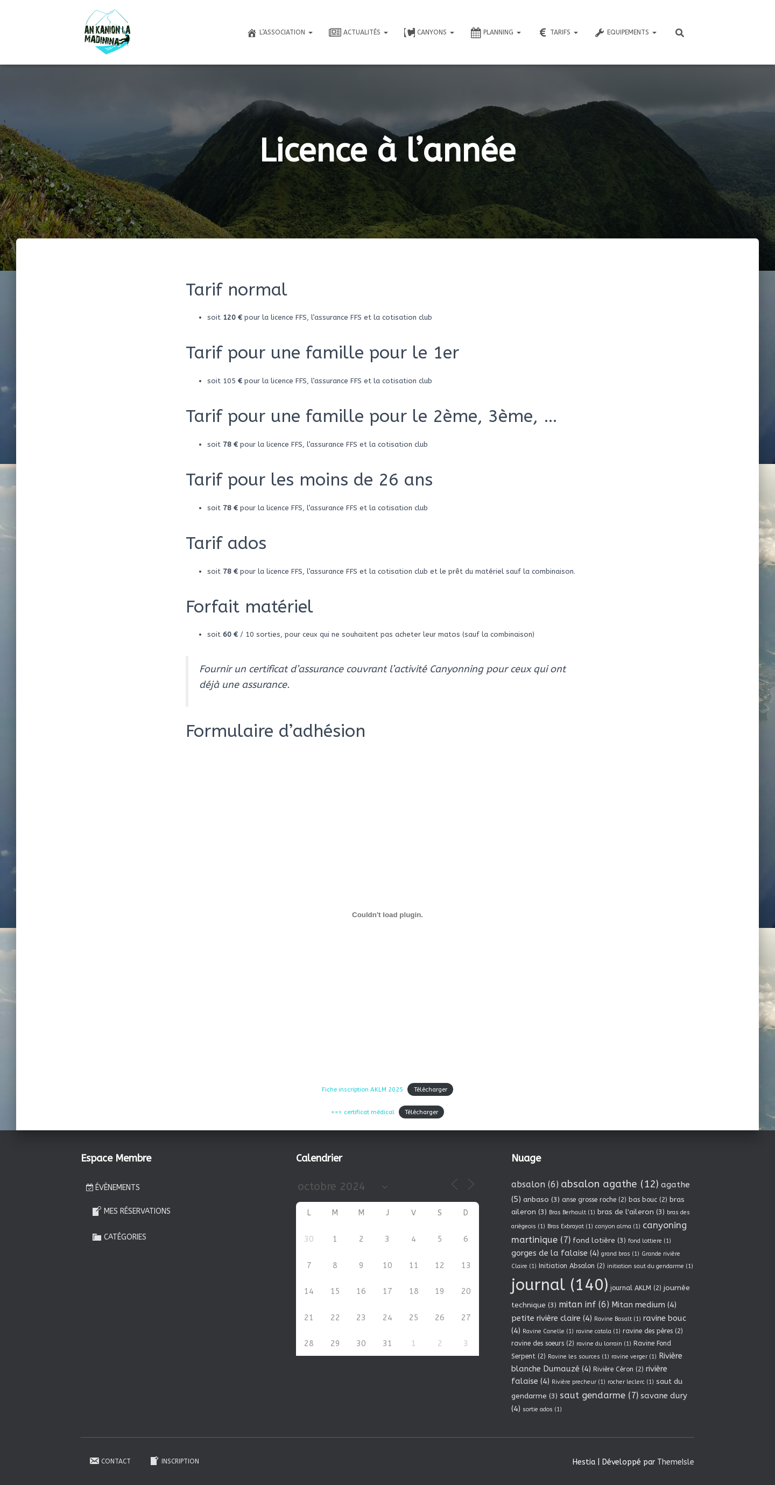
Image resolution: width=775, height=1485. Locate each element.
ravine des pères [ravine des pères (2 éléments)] (653, 1330)
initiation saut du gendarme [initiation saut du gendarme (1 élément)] (650, 1265)
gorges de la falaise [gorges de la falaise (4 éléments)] (555, 1252)
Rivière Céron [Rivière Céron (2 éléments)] (618, 1367)
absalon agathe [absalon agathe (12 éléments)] (610, 1183)
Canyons (429, 32)
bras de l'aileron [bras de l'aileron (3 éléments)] (631, 1210)
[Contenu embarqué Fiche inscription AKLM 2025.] (387, 914)
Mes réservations (131, 1209)
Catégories (118, 1235)
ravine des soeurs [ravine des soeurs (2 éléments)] (542, 1342)
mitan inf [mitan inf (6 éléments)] (584, 1303)
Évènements (113, 1186)
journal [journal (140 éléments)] (559, 1283)
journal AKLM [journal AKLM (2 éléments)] (635, 1286)
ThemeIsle (675, 1460)
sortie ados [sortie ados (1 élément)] (542, 1408)
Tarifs (557, 32)
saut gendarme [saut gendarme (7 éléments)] (599, 1394)
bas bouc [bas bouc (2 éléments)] (648, 1198)
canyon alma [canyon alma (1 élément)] (617, 1225)
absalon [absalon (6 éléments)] (535, 1183)
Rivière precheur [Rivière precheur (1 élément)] (578, 1380)
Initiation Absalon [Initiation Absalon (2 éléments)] (572, 1265)
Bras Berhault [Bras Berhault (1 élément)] (572, 1210)
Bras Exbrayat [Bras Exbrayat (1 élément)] (570, 1225)
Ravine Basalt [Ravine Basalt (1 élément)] (617, 1317)
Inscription (174, 1459)
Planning (495, 32)
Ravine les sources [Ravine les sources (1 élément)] (578, 1355)
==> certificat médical (365, 1110)
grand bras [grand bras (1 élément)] (620, 1252)
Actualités (358, 32)
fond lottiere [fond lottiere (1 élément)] (649, 1239)
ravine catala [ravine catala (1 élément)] (598, 1330)
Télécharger (426, 1089)
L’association (279, 32)
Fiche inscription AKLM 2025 (365, 1089)
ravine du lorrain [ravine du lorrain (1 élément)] (603, 1342)
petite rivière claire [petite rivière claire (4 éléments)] (551, 1316)
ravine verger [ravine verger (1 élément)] (634, 1355)
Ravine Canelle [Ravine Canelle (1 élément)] (548, 1330)
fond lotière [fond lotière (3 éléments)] (599, 1239)
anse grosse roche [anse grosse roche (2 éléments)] (594, 1198)
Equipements (625, 32)
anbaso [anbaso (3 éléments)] (541, 1197)
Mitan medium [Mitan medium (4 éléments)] (644, 1303)
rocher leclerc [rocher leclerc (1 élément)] (631, 1380)
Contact (110, 1459)
